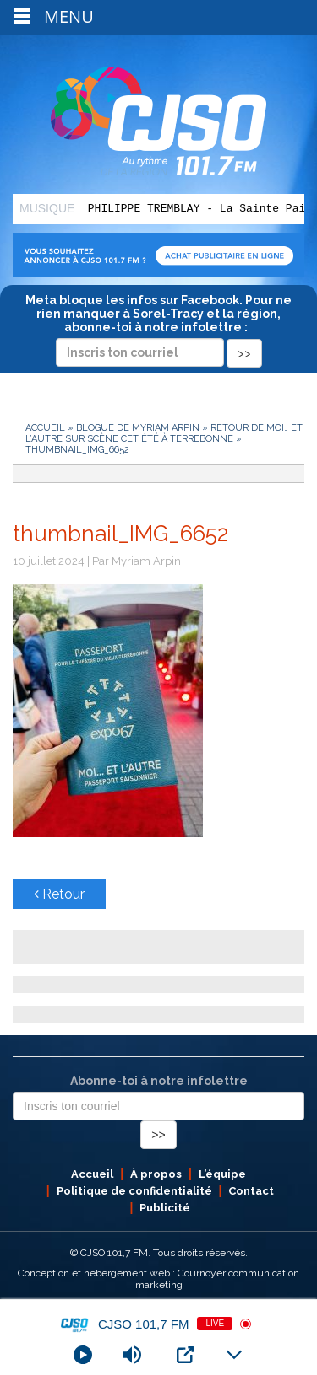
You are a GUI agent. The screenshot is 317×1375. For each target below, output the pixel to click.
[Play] (83, 1355)
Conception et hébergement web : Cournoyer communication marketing (158, 1279)
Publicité (164, 1207)
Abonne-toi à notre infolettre (159, 1081)
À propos (156, 1174)
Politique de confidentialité (134, 1190)
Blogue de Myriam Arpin (137, 427)
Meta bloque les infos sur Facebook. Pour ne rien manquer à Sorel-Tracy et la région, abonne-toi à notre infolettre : (158, 326)
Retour (59, 894)
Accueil (45, 427)
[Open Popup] (185, 1355)
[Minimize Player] (234, 1355)
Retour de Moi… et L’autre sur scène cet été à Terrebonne (164, 433)
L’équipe (222, 1174)
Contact (251, 1190)
